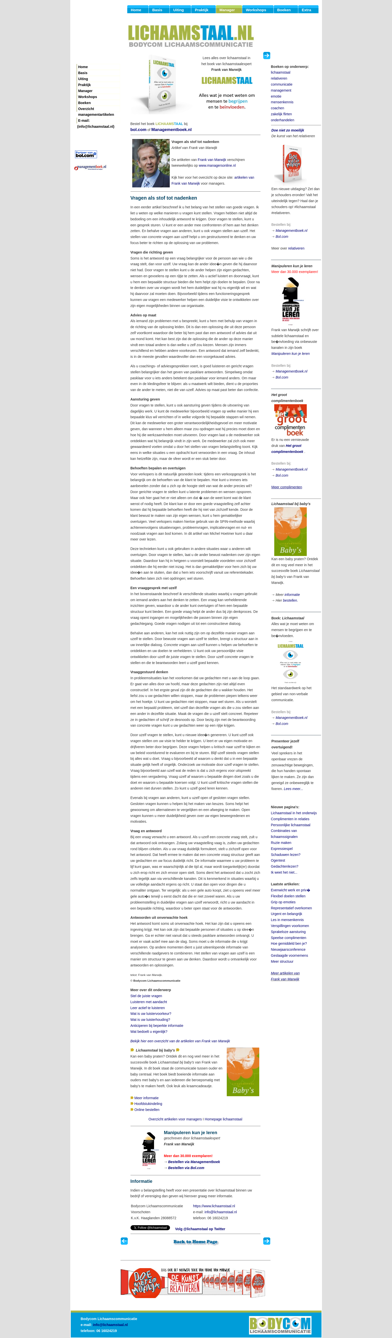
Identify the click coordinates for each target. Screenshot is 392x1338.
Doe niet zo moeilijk (288, 130)
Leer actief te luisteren (147, 1008)
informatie (292, 595)
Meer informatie (146, 1098)
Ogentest (278, 860)
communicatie (281, 84)
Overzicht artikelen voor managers (175, 1119)
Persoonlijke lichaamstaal (290, 825)
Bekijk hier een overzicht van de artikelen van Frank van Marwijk (180, 1041)
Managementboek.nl (171, 129)
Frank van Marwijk (212, 160)
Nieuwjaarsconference (288, 949)
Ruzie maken (281, 843)
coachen (277, 108)
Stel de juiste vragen (146, 996)
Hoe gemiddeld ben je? (289, 943)
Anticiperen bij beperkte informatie (157, 1026)
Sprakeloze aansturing (288, 932)
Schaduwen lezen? (285, 855)
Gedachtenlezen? (284, 866)
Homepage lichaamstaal (223, 1119)
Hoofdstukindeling (148, 1104)
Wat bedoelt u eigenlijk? (149, 1032)
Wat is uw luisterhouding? (150, 1020)
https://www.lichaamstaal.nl (214, 1206)
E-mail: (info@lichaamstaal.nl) (95, 121)
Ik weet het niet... (284, 872)
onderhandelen (282, 120)
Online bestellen (146, 1110)
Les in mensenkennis (287, 920)
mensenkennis (282, 102)
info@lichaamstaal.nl (220, 1212)
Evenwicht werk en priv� (290, 890)
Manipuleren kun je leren (291, 354)
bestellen (290, 600)
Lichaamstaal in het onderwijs (294, 813)
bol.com (138, 129)
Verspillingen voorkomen (290, 926)
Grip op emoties (283, 902)
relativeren (279, 78)
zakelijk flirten (281, 114)
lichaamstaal (280, 72)
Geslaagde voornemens (289, 955)
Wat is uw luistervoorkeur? (151, 1014)
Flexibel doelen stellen (288, 896)
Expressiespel (282, 849)
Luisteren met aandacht (148, 1002)
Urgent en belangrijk (286, 914)
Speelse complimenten (288, 938)
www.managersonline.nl (217, 165)
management (281, 90)
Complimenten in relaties (290, 819)
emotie (276, 96)
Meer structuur (282, 961)
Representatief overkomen (291, 908)
